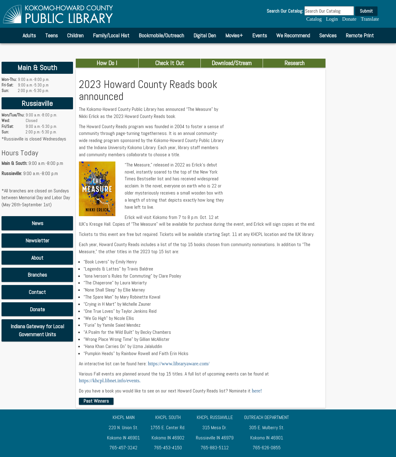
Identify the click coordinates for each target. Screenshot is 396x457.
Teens (51, 35)
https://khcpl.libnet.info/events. (110, 380)
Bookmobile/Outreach (161, 35)
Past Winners (96, 401)
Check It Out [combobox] (169, 63)
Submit (366, 11)
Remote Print (360, 35)
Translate (370, 19)
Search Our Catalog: (285, 11)
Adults (29, 35)
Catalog (314, 19)
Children (75, 35)
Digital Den (204, 35)
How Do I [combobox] (107, 63)
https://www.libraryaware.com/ (178, 363)
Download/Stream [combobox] (232, 63)
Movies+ (234, 35)
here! (257, 390)
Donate (349, 19)
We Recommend (293, 35)
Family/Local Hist (111, 35)
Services (328, 35)
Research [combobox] (294, 63)
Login (332, 19)
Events (259, 35)
